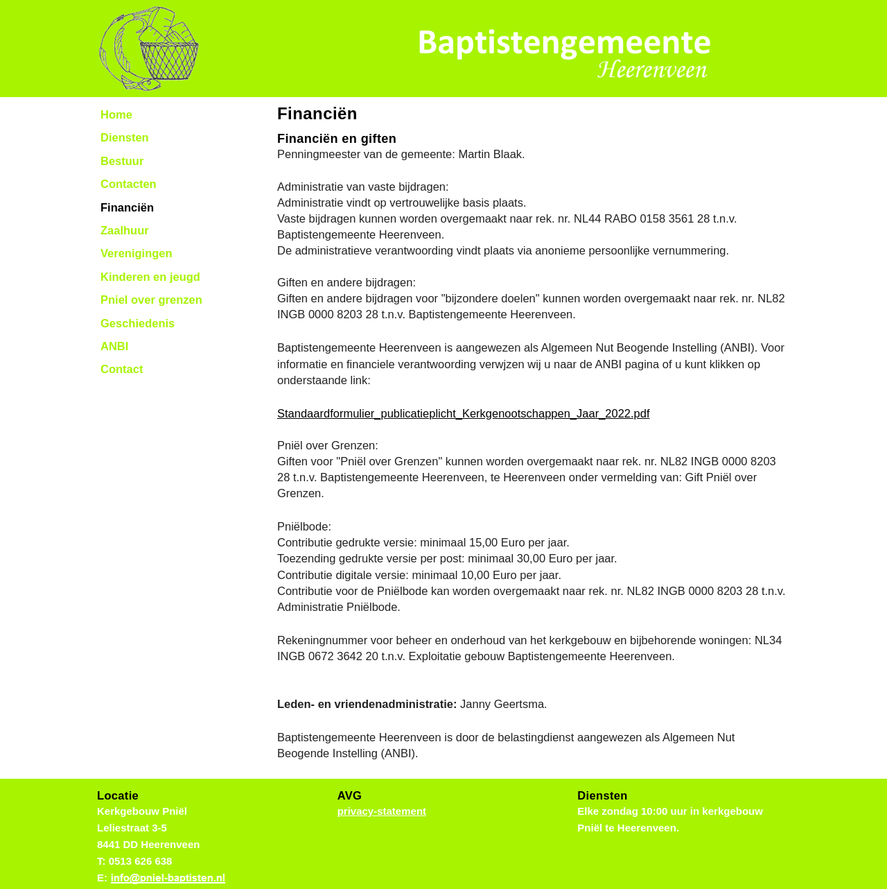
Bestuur (121, 161)
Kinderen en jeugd (150, 276)
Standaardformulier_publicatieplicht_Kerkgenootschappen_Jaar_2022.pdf (463, 413)
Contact (121, 369)
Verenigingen (136, 253)
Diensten (124, 137)
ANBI (114, 346)
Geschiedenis (137, 323)
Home (116, 114)
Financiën (127, 207)
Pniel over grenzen (151, 299)
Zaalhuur (124, 230)
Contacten (128, 184)
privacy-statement (381, 811)
